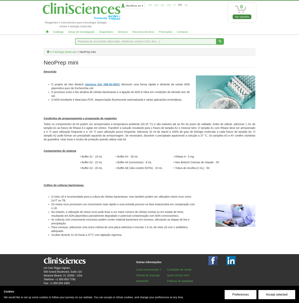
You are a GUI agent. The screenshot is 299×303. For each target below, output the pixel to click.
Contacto (182, 31)
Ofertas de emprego (148, 275)
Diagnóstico (106, 31)
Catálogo (58, 31)
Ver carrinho (242, 16)
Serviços (123, 31)
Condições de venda (179, 269)
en (156, 5)
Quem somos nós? (178, 275)
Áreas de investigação (81, 31)
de (169, 5)
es (163, 5)
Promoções (165, 31)
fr (150, 5)
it (175, 5)
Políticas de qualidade (180, 281)
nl (186, 5)
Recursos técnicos (143, 31)
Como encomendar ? (148, 269)
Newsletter (142, 281)
